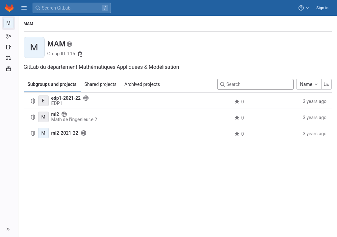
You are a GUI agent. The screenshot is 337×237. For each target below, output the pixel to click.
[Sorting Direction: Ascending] (326, 84)
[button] (24, 8)
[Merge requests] (9, 58)
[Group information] (9, 36)
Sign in (322, 8)
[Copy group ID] (80, 54)
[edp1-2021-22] (43, 100)
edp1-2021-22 (66, 98)
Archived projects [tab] (142, 84)
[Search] (255, 84)
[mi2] (43, 117)
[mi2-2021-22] (43, 133)
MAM (28, 23)
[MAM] (9, 23)
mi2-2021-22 (64, 133)
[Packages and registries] (9, 69)
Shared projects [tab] (101, 84)
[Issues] (9, 47)
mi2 (55, 114)
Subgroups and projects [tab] (52, 84)
